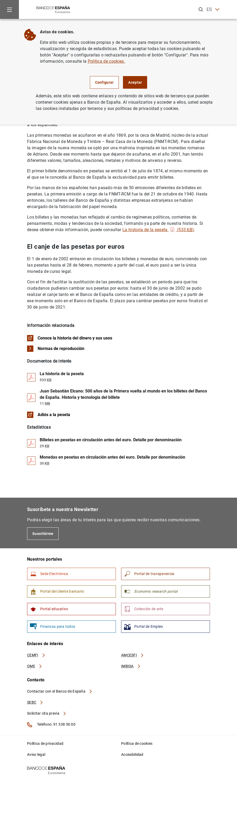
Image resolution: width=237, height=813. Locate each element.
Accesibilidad (132, 754)
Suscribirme (42, 534)
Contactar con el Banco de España (60, 691)
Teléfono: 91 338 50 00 (51, 724)
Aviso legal (36, 754)
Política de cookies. (106, 61)
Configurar (104, 82)
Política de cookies (136, 743)
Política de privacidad (45, 743)
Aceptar (135, 82)
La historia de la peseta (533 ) (158, 229)
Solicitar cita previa (46, 713)
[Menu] (9, 9)
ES (213, 10)
